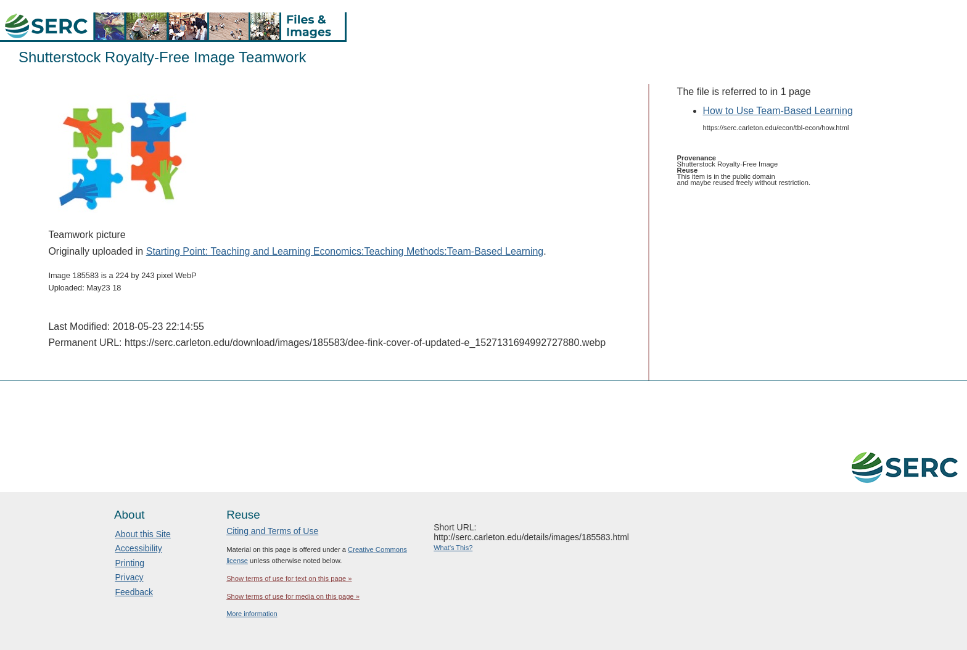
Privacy (129, 577)
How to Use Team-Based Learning (778, 110)
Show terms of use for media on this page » (293, 596)
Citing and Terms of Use (272, 531)
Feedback (134, 592)
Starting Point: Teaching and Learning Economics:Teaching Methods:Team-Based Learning (345, 251)
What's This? (453, 547)
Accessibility (138, 548)
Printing (129, 563)
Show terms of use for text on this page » (289, 578)
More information (252, 613)
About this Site (143, 534)
